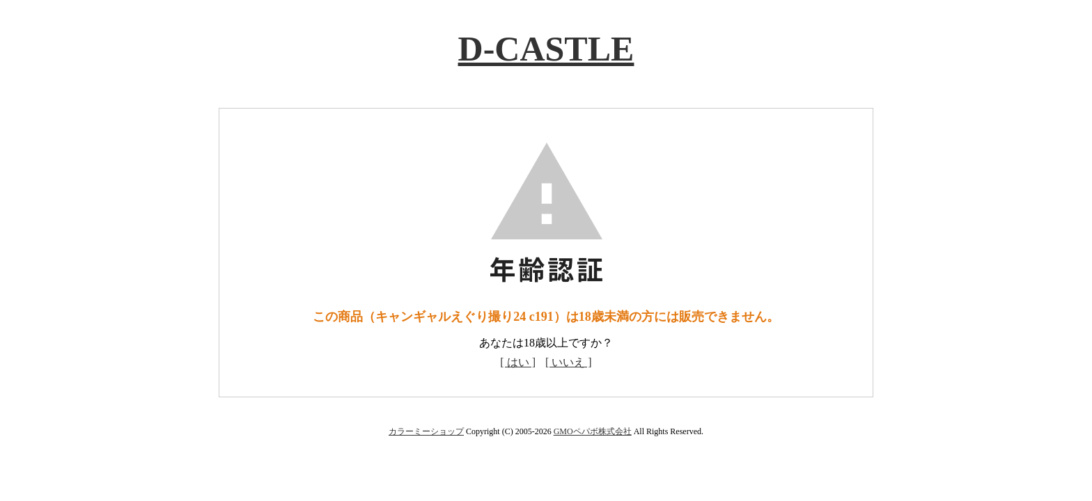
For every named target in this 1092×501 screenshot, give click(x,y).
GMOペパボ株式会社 (593, 431)
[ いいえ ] (568, 362)
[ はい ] (518, 362)
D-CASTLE (546, 48)
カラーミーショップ (426, 431)
